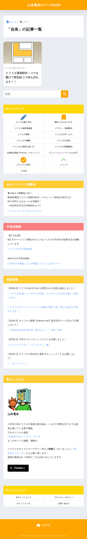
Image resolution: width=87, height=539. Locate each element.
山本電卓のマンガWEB (44, 5)
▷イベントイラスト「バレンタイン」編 (28, 344)
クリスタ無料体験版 (23, 128)
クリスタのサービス (63, 134)
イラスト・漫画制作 (63, 128)
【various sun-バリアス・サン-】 (24, 436)
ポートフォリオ (23, 503)
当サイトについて (23, 497)
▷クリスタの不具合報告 (20, 249)
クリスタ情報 (23, 134)
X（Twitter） (18, 468)
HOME (43, 525)
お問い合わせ (64, 503)
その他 (23, 171)
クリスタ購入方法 (23, 119)
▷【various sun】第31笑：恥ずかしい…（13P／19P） (36, 330)
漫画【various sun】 (63, 119)
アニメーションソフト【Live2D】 (64, 153)
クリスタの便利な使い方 (23, 146)
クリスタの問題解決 (63, 146)
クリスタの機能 (23, 140)
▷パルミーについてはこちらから (25, 211)
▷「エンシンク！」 (18, 363)
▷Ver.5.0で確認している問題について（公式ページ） (35, 263)
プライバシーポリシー (63, 497)
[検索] (64, 94)
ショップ (63, 161)
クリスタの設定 (63, 140)
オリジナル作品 (23, 161)
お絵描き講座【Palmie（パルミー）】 (23, 153)
